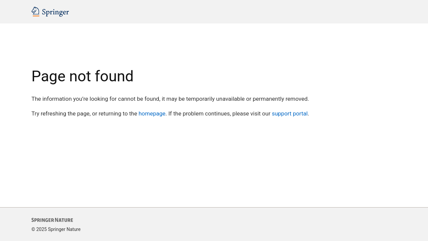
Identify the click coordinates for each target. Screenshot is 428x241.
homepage (151, 113)
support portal (290, 113)
